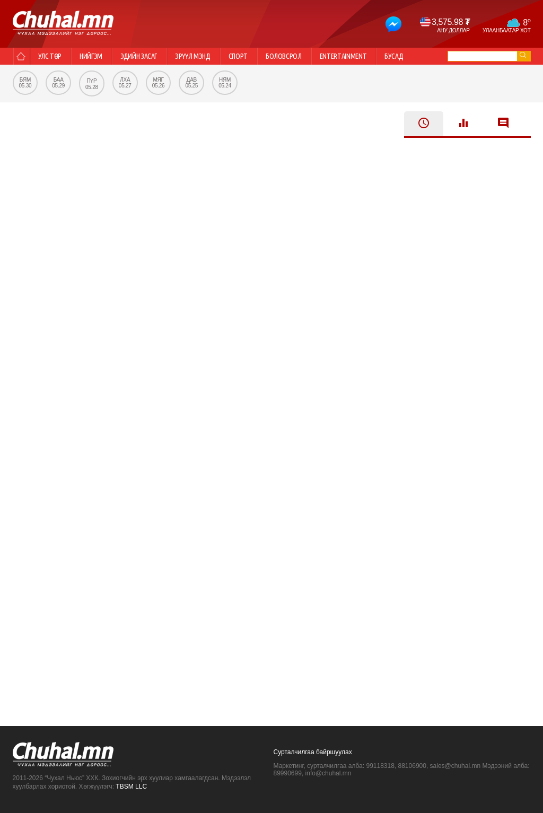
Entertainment (343, 56)
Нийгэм (91, 56)
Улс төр (50, 56)
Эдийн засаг (138, 56)
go (523, 55)
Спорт (238, 56)
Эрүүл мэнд (193, 56)
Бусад (393, 56)
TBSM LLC (131, 786)
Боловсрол (284, 56)
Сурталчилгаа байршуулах (313, 752)
